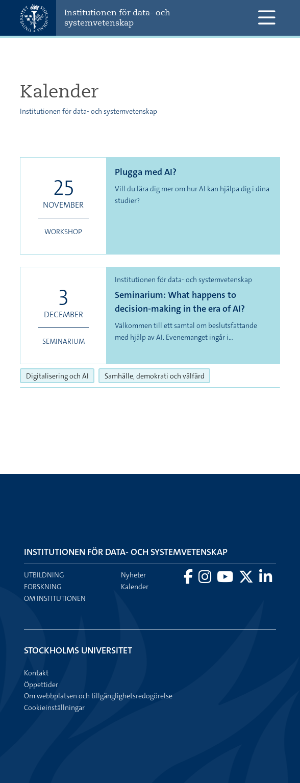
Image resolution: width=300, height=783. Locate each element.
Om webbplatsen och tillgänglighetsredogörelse (98, 695)
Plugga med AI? (146, 172)
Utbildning (44, 574)
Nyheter (133, 574)
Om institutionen (55, 598)
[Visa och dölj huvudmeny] (266, 18)
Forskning (43, 586)
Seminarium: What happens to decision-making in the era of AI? (180, 302)
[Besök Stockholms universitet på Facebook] (189, 579)
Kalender (134, 586)
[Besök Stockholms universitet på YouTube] (226, 579)
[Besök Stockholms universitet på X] (247, 579)
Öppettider (41, 684)
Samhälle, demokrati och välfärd (158, 375)
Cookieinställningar (54, 707)
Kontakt (36, 672)
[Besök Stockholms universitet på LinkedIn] (265, 579)
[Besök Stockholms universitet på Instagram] (205, 579)
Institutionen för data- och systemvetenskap (117, 18)
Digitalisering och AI (60, 375)
